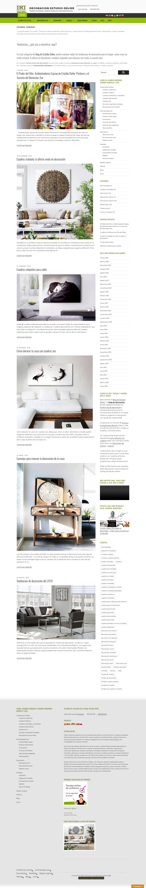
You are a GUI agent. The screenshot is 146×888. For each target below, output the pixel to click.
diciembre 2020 (105, 315)
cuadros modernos (107, 599)
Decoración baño (107, 650)
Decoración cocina (107, 653)
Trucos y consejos (106, 217)
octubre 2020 (104, 323)
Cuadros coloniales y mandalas (113, 100)
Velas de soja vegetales (110, 129)
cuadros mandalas (107, 588)
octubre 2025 (104, 274)
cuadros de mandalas (108, 573)
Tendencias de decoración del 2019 (35, 585)
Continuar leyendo (24, 150)
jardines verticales (120, 671)
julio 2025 (103, 281)
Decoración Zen (108, 139)
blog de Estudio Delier (45, 59)
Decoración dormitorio (109, 661)
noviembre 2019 (105, 357)
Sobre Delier (104, 209)
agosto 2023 (104, 296)
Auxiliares (105, 151)
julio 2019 (103, 372)
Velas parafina (107, 132)
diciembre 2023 (105, 289)
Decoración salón (107, 668)
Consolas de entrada (109, 157)
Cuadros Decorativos (109, 103)
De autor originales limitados (112, 108)
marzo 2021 (104, 308)
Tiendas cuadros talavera (110, 686)
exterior (111, 450)
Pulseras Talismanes (109, 121)
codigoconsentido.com (91, 882)
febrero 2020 (104, 345)
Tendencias (104, 213)
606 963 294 (93, 9)
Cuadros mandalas (106, 194)
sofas (120, 675)
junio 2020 (103, 334)
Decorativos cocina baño (111, 111)
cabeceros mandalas (108, 555)
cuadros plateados (107, 631)
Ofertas (94, 25)
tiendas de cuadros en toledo (111, 693)
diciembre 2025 (105, 270)
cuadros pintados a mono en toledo (113, 628)
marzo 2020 (104, 341)
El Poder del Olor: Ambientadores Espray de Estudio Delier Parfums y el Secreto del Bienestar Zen (53, 80)
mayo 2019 (103, 376)
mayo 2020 (104, 338)
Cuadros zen (106, 106)
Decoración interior (107, 205)
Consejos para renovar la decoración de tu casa (40, 463)
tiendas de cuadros (108, 690)
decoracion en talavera (109, 642)
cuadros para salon (107, 617)
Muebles (70, 25)
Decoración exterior (107, 201)
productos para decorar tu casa (84, 67)
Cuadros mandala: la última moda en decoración (41, 163)
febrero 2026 (104, 266)
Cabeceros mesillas (109, 154)
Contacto (94, 6)
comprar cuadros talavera (110, 562)
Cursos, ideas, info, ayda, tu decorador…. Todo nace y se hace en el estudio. (114, 527)
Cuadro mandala (107, 566)
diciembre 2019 (105, 353)
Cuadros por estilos (25, 25)
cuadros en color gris (108, 577)
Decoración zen (121, 668)
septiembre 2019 (106, 364)
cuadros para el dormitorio (110, 610)
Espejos (105, 160)
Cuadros (118, 566)
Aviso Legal (107, 880)
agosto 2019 (104, 368)
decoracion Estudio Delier (51, 8)
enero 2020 (104, 349)
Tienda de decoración (108, 682)
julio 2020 (103, 330)
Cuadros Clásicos (108, 97)
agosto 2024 (104, 285)
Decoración (58, 25)
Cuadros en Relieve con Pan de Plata (113, 237)
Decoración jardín (107, 664)
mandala (104, 675)
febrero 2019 (104, 387)
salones (112, 675)
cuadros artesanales (108, 570)
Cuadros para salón (106, 247)
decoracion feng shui (108, 646)
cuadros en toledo (107, 581)
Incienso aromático (109, 127)
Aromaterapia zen (43, 25)
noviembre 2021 (105, 304)
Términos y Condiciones (93, 880)
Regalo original (82, 25)
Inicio (22, 19)
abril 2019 (103, 379)
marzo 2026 (104, 262)
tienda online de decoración (37, 67)
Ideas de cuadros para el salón (110, 250)
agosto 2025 (104, 277)
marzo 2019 (104, 383)
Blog (102, 25)
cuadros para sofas (107, 624)
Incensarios (106, 124)
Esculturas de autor (109, 142)
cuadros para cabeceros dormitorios (114, 606)
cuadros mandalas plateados (111, 595)
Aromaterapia (105, 190)
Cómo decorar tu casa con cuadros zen (36, 355)
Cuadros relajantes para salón (32, 274)
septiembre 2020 (106, 326)
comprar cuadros (107, 559)
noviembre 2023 (105, 292)
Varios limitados (108, 163)
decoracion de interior (109, 635)
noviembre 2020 (106, 319)
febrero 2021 (104, 311)
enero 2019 (104, 391)
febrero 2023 (104, 300)
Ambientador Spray (109, 118)
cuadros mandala (107, 584)
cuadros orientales (107, 602)
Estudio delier (106, 671)
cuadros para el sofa (108, 613)
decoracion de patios (108, 639)
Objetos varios (107, 145)
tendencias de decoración (110, 412)
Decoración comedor (108, 657)
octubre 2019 (104, 360)
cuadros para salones (108, 621)
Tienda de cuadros (107, 679)
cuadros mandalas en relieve (111, 591)
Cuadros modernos (109, 94)
